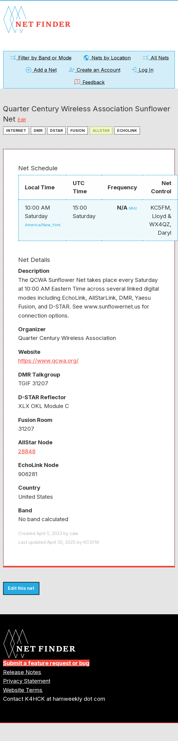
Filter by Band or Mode (40, 58)
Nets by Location (107, 58)
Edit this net (21, 588)
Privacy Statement (26, 680)
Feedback (89, 82)
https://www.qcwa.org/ (48, 360)
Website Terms (22, 690)
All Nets (155, 58)
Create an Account (94, 70)
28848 (26, 451)
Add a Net (41, 70)
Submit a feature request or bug (46, 663)
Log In (141, 70)
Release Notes (22, 672)
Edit (22, 120)
